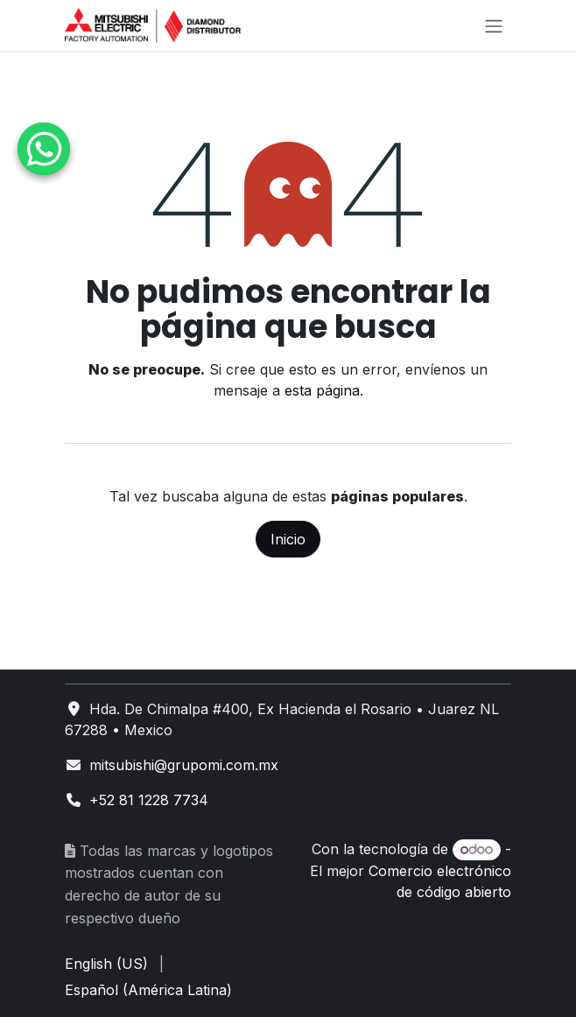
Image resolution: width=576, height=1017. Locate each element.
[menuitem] (106, 963)
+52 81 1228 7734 (148, 800)
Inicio (288, 539)
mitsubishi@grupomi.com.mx (183, 765)
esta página (322, 390)
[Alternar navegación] (493, 25)
